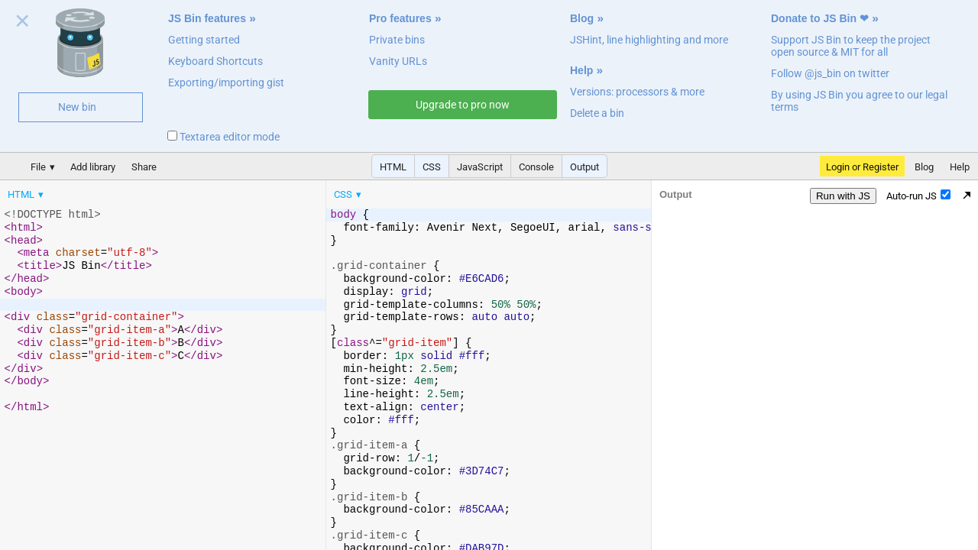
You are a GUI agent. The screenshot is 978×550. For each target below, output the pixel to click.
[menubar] (122, 191)
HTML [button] (393, 167)
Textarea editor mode (223, 137)
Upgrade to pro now (463, 105)
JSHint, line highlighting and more (649, 40)
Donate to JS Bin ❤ (820, 18)
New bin (77, 107)
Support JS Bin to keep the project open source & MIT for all (851, 46)
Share (144, 167)
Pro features (400, 18)
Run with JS (843, 196)
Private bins (397, 40)
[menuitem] (27, 194)
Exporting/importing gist (226, 82)
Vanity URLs (398, 61)
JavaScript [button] (480, 167)
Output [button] (584, 167)
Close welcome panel (22, 23)
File (38, 167)
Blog (582, 18)
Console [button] (536, 167)
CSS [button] (432, 167)
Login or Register (862, 167)
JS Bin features (207, 18)
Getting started (204, 40)
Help (581, 70)
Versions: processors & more (637, 92)
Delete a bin (597, 113)
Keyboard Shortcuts (215, 61)
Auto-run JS (918, 195)
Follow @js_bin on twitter (830, 73)
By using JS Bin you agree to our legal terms (859, 101)
